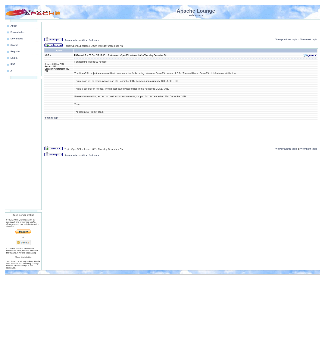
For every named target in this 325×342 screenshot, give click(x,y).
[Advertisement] (23, 144)
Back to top (51, 117)
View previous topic (286, 39)
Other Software (90, 40)
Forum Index (72, 40)
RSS (12, 64)
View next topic (308, 39)
